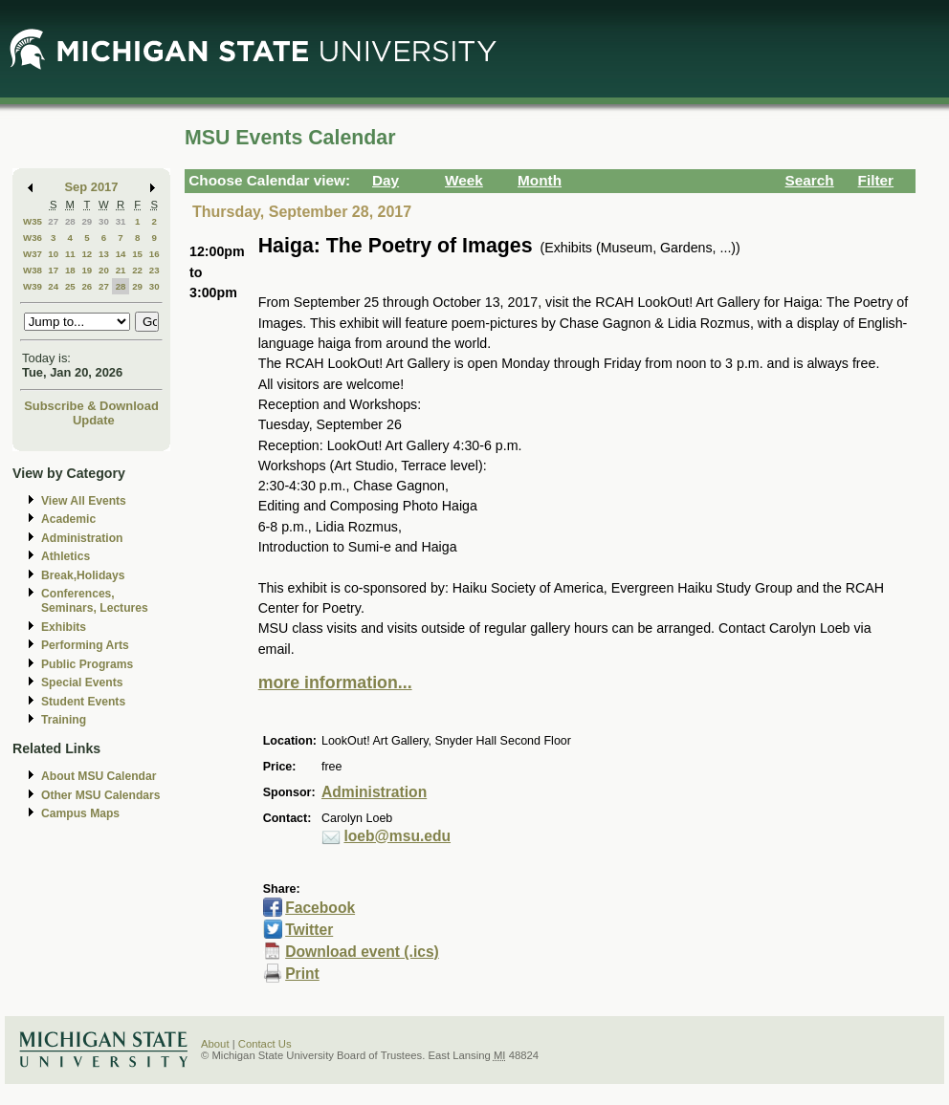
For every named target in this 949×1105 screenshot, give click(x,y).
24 (53, 286)
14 (121, 254)
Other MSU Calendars (101, 795)
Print (302, 973)
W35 (32, 221)
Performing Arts (85, 645)
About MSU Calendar (98, 776)
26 (86, 286)
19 (86, 270)
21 (121, 270)
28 (70, 221)
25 (70, 286)
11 (70, 254)
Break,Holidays (83, 575)
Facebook (320, 907)
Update (94, 420)
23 (154, 270)
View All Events (83, 501)
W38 (32, 270)
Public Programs (87, 664)
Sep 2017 (92, 187)
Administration (81, 538)
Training (63, 719)
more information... (335, 682)
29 (86, 221)
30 (104, 221)
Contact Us (265, 1044)
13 (104, 254)
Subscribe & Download (91, 406)
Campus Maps (80, 813)
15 (137, 254)
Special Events (81, 682)
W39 (32, 286)
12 (86, 254)
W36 (32, 237)
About (215, 1044)
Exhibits (63, 627)
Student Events (83, 701)
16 (154, 254)
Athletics (65, 556)
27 (53, 221)
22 (137, 270)
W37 (32, 254)
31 (121, 221)
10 (53, 254)
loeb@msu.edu (397, 836)
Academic (68, 519)
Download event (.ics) (362, 951)
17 (53, 270)
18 (70, 270)
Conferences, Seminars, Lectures (94, 601)
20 (104, 270)
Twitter (309, 929)
